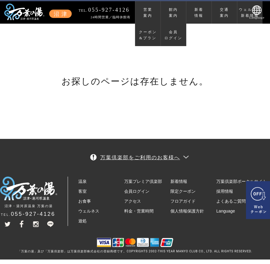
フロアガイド (183, 201)
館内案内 (173, 12)
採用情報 (224, 191)
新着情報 (198, 12)
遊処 (82, 221)
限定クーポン (183, 191)
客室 (82, 191)
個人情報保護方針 (187, 211)
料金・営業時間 (139, 211)
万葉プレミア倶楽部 (143, 181)
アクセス (132, 201)
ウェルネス (88, 211)
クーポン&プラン (148, 35)
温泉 (82, 181)
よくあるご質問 (231, 201)
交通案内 (224, 12)
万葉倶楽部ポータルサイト (241, 181)
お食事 (84, 201)
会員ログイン (173, 35)
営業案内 (147, 12)
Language (225, 211)
